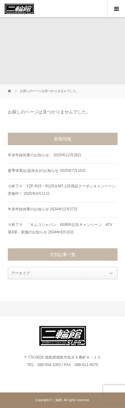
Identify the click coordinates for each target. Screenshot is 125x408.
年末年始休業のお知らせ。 (30, 155)
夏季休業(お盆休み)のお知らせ (33, 170)
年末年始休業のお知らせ (28, 209)
